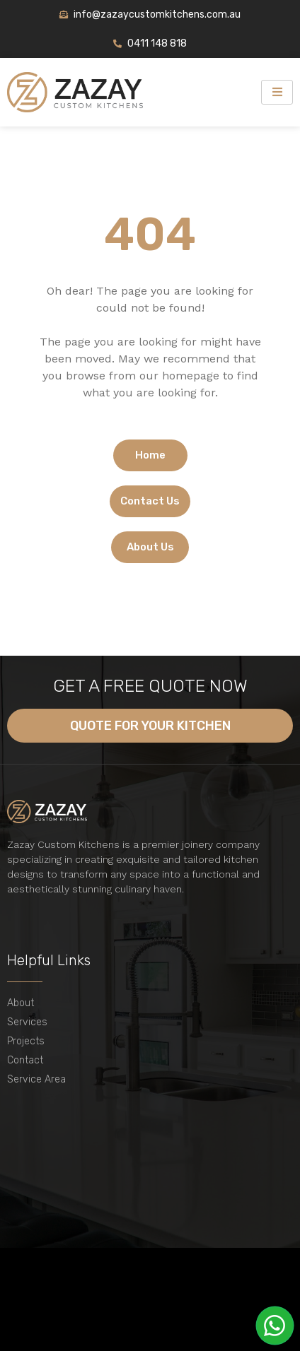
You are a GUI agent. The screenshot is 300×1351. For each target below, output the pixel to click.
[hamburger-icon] (277, 92)
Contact (25, 1060)
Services (27, 1022)
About (20, 1003)
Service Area (36, 1079)
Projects (26, 1041)
